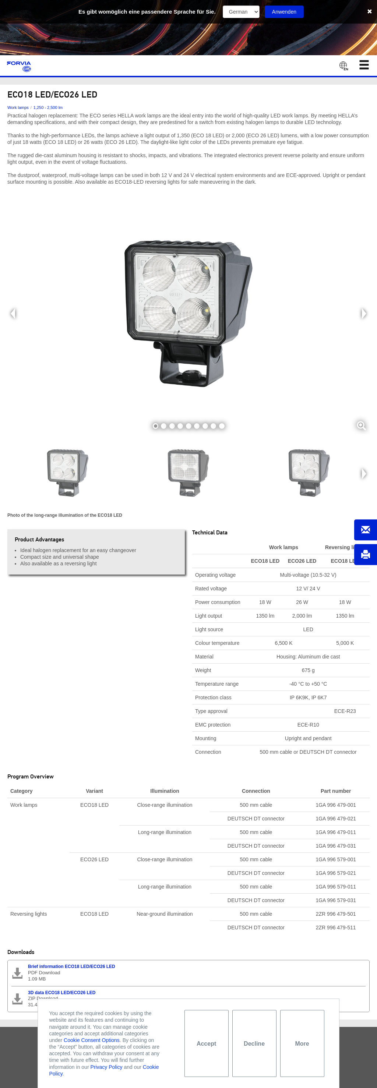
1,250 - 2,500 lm (48, 107)
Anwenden (284, 12)
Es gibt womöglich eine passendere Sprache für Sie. (147, 11)
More (302, 1044)
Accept (206, 1044)
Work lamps (18, 107)
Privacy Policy (106, 1067)
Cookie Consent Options (92, 1040)
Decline (254, 1044)
